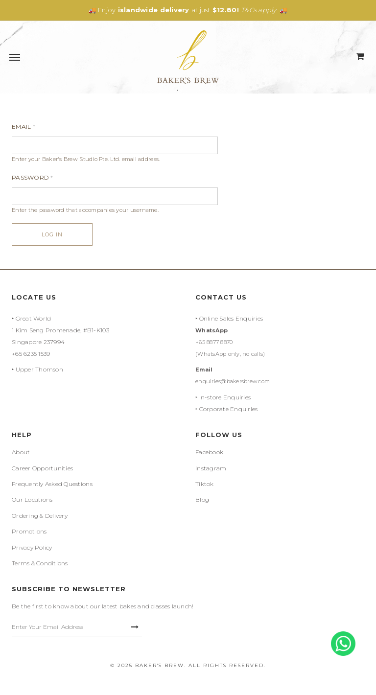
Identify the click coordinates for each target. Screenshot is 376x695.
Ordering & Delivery (40, 515)
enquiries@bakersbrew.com (232, 381)
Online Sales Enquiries (231, 318)
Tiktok (204, 483)
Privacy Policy (32, 547)
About (21, 452)
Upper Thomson (39, 369)
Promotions (29, 531)
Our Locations (32, 499)
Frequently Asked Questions (52, 483)
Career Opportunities (42, 468)
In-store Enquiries (225, 397)
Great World (33, 318)
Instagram (210, 468)
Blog (202, 499)
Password (32, 177)
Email (23, 126)
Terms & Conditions (40, 563)
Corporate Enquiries (228, 409)
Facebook (209, 452)
